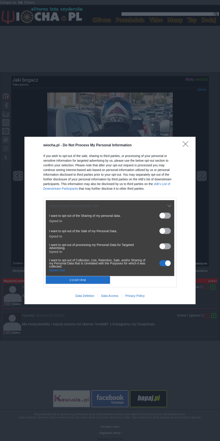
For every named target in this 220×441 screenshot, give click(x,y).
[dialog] (110, 220)
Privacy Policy (135, 296)
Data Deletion (84, 296)
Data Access (109, 296)
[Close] (187, 145)
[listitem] (110, 205)
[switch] (165, 216)
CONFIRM (78, 280)
